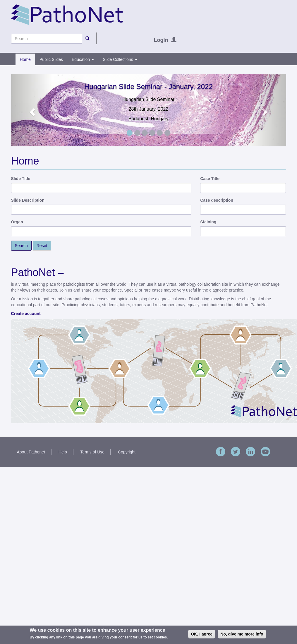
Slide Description (27, 200)
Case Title (209, 178)
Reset (42, 245)
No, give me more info (241, 634)
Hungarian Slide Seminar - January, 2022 (148, 86)
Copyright (126, 452)
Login (161, 40)
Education (83, 59)
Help (63, 452)
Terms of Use (92, 452)
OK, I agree (201, 634)
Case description (216, 200)
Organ (17, 222)
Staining (208, 222)
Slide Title (20, 178)
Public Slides (51, 59)
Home (25, 59)
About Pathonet (31, 452)
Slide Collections (120, 59)
